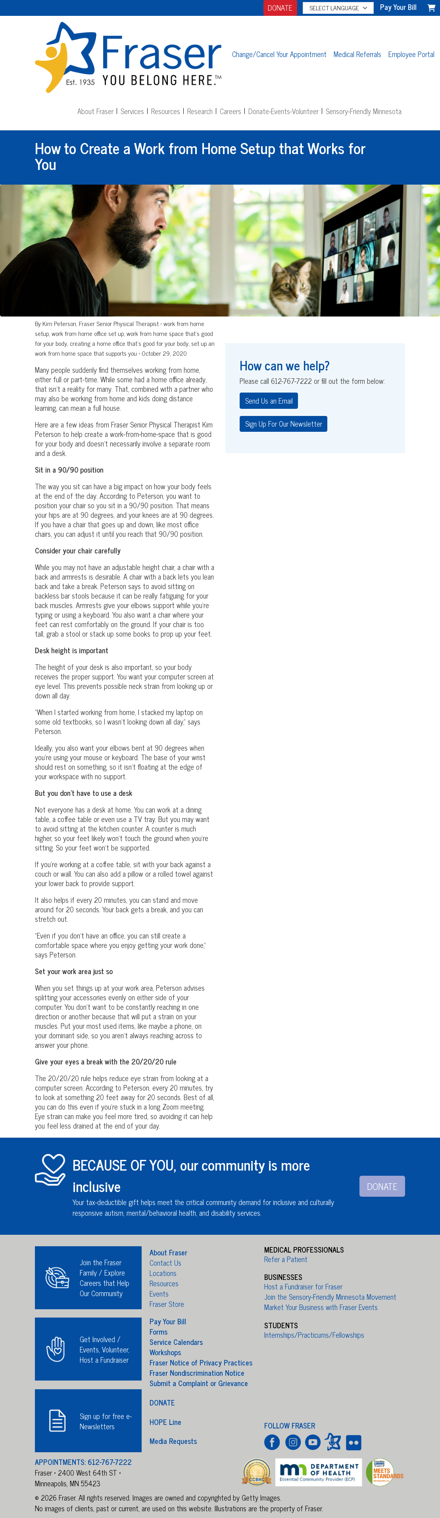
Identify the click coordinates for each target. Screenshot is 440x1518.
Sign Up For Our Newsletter (283, 423)
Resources (165, 111)
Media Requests (173, 1441)
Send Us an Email (269, 400)
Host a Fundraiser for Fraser (303, 1286)
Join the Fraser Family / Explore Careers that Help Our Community (104, 1277)
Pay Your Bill (168, 1321)
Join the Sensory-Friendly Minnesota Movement (330, 1297)
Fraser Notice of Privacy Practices (201, 1362)
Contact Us (165, 1262)
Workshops (165, 1352)
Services (132, 111)
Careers (230, 111)
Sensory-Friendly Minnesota (364, 111)
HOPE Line (165, 1421)
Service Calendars (176, 1342)
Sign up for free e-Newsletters (106, 1421)
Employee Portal (411, 54)
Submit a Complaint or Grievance (199, 1383)
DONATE (280, 7)
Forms (158, 1331)
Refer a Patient (285, 1259)
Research (200, 111)
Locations (163, 1273)
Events (159, 1293)
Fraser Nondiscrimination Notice (197, 1373)
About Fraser (95, 111)
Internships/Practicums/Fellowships (314, 1335)
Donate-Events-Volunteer (283, 111)
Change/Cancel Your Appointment (279, 54)
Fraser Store (167, 1304)
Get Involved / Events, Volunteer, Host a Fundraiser (104, 1349)
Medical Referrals (357, 54)
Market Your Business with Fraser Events (321, 1307)
